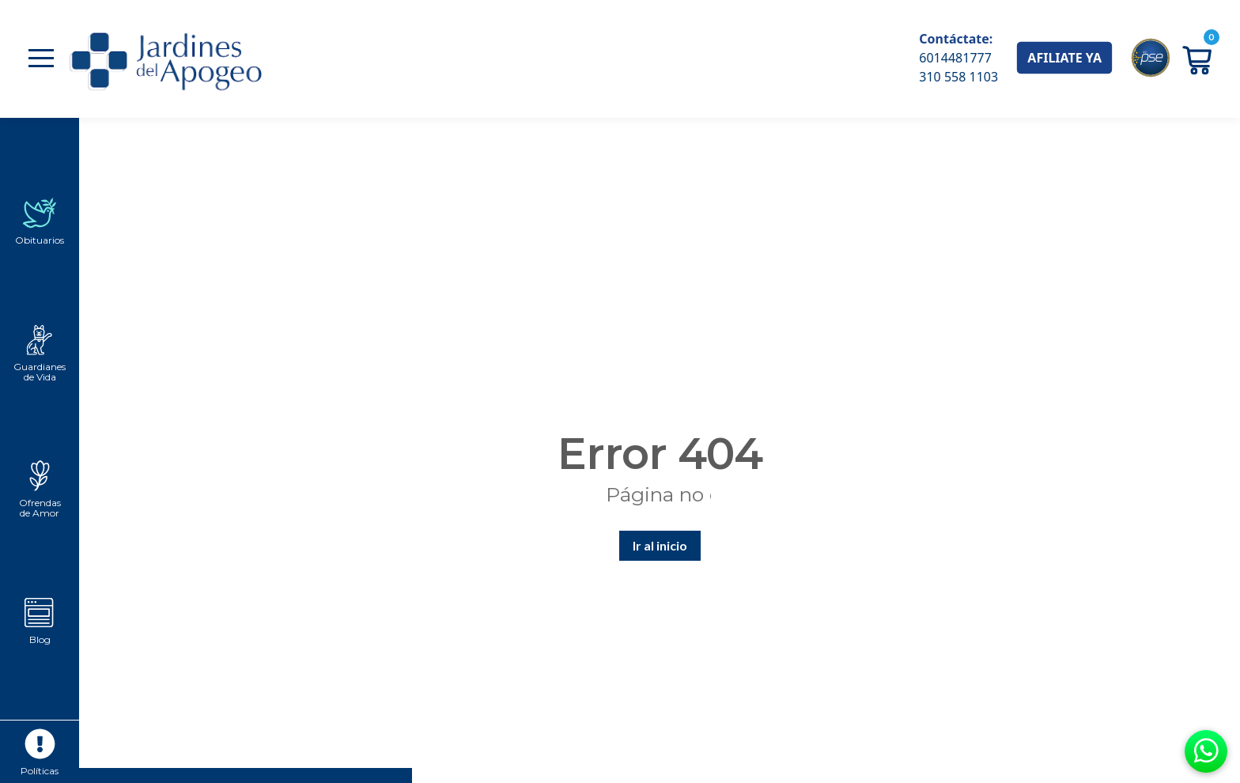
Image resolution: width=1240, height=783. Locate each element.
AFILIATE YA (1064, 57)
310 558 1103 (958, 76)
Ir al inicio (660, 545)
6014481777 (955, 57)
